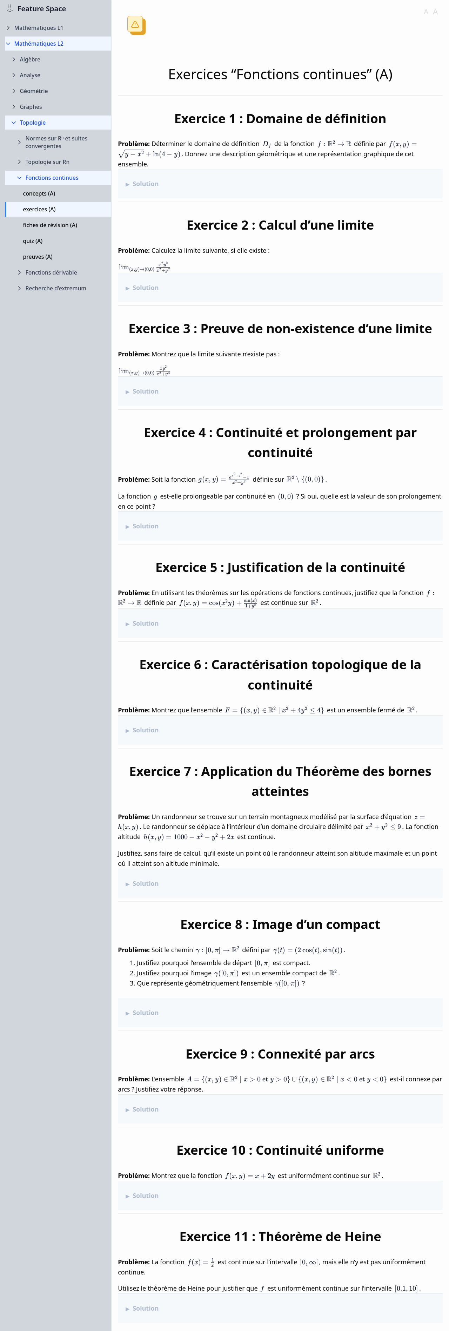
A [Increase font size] (435, 11)
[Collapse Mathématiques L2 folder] (58, 44)
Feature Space (42, 8)
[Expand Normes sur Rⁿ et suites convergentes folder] (58, 142)
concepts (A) (39, 193)
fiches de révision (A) (50, 225)
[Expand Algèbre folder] (58, 59)
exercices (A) (39, 209)
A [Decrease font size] (426, 11)
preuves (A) (38, 257)
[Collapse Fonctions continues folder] (58, 178)
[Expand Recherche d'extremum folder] (58, 288)
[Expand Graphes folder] (58, 107)
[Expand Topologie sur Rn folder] (58, 162)
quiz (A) (33, 241)
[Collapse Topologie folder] (58, 123)
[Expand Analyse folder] (58, 75)
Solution (146, 183)
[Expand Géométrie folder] (58, 91)
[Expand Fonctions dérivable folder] (58, 272)
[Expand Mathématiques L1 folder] (58, 28)
